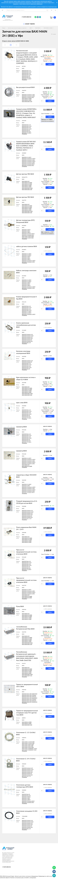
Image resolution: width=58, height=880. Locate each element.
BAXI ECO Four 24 (26, 76)
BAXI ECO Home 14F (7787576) (29, 700)
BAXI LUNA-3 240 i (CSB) (27, 746)
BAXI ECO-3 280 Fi (26, 232)
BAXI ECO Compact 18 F (27, 338)
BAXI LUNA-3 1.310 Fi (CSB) (28, 741)
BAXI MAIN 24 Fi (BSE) (27, 184)
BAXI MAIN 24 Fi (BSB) (27, 182)
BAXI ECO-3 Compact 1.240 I (28, 96)
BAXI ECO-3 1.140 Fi (26, 78)
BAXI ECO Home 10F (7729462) (29, 695)
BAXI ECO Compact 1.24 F (27, 335)
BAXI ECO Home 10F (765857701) (29, 693)
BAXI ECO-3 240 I (26, 231)
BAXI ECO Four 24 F (26, 77)
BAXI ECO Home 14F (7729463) (29, 699)
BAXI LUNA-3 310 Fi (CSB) (28, 747)
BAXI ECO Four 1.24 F (26, 74)
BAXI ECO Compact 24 (27, 339)
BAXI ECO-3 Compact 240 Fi (28, 164)
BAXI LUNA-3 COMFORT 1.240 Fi (29, 748)
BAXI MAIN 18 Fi (25, 181)
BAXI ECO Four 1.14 (26, 70)
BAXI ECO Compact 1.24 (27, 334)
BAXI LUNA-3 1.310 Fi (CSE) (28, 743)
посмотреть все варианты (47, 121)
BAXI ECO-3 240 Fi (26, 229)
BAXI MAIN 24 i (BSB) (27, 98)
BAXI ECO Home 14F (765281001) (29, 698)
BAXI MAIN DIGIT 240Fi (27, 188)
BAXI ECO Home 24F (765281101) (29, 702)
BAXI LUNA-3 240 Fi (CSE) (28, 237)
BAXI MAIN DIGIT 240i (27, 101)
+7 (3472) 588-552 (26, 17)
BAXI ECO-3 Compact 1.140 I (28, 94)
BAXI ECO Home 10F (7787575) (29, 696)
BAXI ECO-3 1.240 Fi (26, 255)
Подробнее (24, 79)
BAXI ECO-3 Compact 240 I (28, 97)
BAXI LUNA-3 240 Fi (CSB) (28, 236)
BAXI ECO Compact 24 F (27, 341)
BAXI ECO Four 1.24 (26, 73)
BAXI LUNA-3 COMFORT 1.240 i (29, 750)
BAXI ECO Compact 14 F (27, 337)
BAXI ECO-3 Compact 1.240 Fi (28, 161)
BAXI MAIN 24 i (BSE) (26, 100)
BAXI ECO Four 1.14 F (26, 126)
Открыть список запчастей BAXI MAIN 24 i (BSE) (15, 41)
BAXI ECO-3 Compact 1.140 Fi (28, 158)
